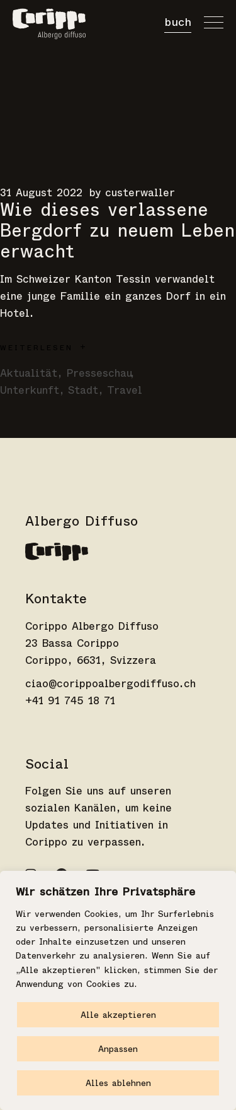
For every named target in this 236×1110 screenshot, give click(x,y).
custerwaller (140, 193)
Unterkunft (29, 390)
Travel (124, 390)
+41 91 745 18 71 (70, 701)
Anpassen (118, 1048)
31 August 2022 (41, 193)
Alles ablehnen (118, 1083)
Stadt (83, 390)
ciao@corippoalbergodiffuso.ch (110, 684)
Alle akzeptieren (118, 1014)
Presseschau (99, 373)
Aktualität (28, 373)
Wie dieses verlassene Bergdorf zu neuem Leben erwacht (117, 230)
